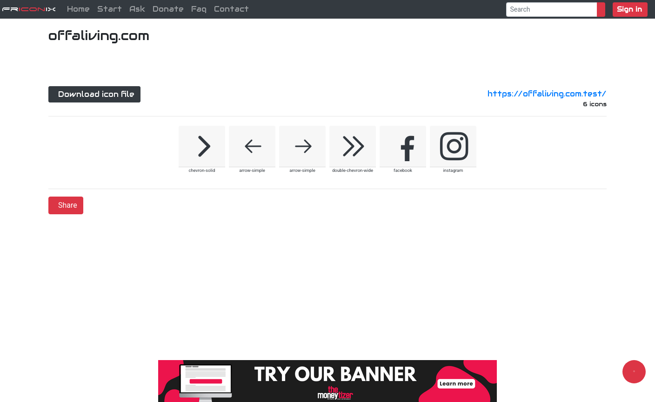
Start (109, 9)
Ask (137, 9)
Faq (199, 9)
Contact (231, 9)
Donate (168, 9)
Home (78, 9)
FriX (29, 9)
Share (67, 205)
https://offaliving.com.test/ (547, 94)
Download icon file (96, 94)
